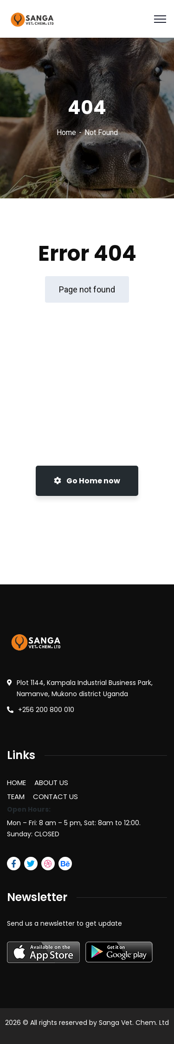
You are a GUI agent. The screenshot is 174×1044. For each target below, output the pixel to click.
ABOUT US (51, 782)
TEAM (16, 796)
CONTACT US (55, 796)
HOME (16, 782)
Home (66, 132)
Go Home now (87, 480)
